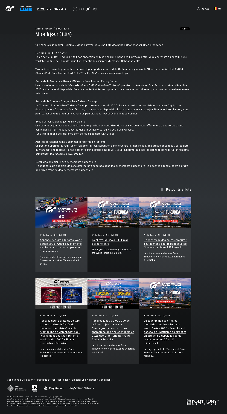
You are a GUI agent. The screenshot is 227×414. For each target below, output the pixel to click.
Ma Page (205, 9)
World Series (46, 235)
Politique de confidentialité (52, 380)
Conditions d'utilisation (20, 380)
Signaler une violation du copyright (92, 380)
